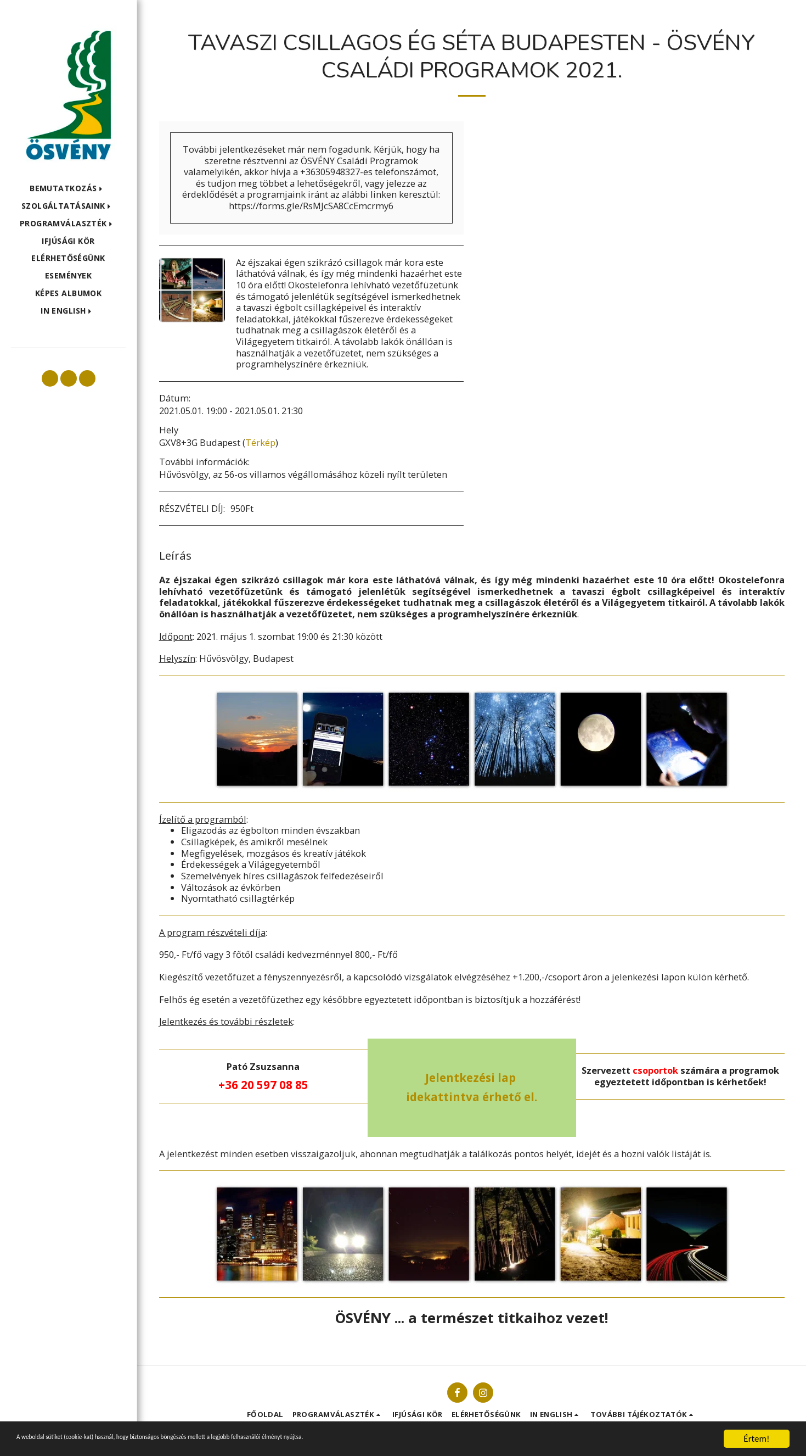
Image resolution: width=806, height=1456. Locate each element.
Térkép (260, 442)
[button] (68, 188)
